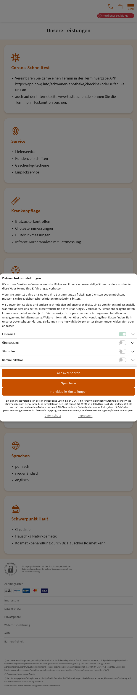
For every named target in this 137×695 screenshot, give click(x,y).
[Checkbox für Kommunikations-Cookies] (122, 360)
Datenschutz (53, 415)
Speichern (68, 383)
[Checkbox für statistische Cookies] (122, 351)
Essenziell (8, 334)
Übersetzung (10, 343)
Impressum (85, 415)
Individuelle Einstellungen (68, 391)
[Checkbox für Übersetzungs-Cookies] (122, 342)
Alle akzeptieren (68, 373)
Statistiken (9, 351)
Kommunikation (13, 360)
